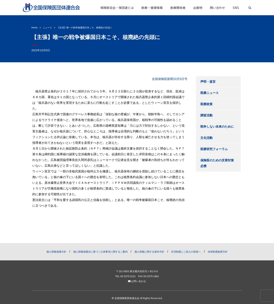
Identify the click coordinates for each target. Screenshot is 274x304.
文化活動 (206, 137)
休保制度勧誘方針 (218, 251)
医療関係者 (178, 7)
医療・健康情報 (152, 7)
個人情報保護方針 (56, 251)
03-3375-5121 (128, 276)
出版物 (197, 7)
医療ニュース (209, 92)
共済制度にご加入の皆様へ (186, 251)
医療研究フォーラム (214, 149)
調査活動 (206, 115)
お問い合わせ (137, 281)
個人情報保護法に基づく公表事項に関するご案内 (100, 251)
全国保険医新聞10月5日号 (169, 79)
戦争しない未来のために (217, 126)
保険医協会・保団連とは (117, 7)
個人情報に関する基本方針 (149, 251)
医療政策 (206, 104)
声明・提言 (208, 81)
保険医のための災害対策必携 (217, 163)
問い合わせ (217, 7)
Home (34, 27)
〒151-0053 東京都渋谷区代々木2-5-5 (137, 271)
